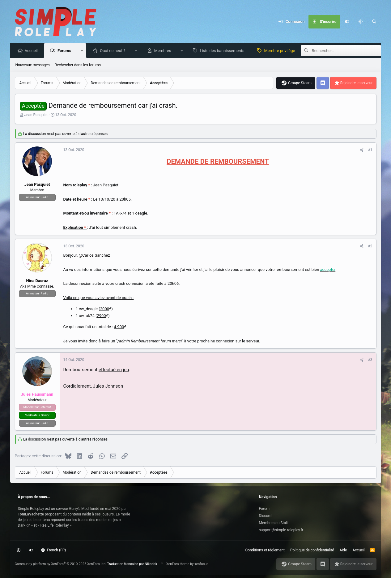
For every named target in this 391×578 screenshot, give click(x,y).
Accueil (32, 51)
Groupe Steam (300, 83)
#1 (370, 150)
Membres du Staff (274, 523)
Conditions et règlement (265, 550)
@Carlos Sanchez (94, 255)
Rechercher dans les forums (78, 65)
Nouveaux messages (32, 65)
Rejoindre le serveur (356, 83)
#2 (370, 246)
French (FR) (53, 550)
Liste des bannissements (223, 51)
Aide (343, 550)
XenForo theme (177, 564)
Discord (265, 516)
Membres (164, 51)
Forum (264, 508)
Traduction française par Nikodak (132, 564)
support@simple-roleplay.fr (281, 530)
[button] (361, 21)
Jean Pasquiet (36, 115)
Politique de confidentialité (312, 550)
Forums (66, 51)
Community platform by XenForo (61, 564)
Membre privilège (281, 51)
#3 (370, 360)
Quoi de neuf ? (114, 51)
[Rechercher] (374, 21)
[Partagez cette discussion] (362, 150)
